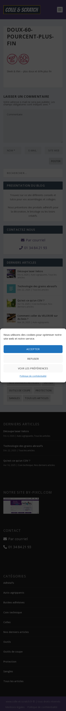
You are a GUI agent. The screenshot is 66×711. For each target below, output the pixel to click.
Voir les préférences (33, 368)
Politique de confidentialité (33, 376)
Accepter (33, 349)
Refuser (33, 358)
